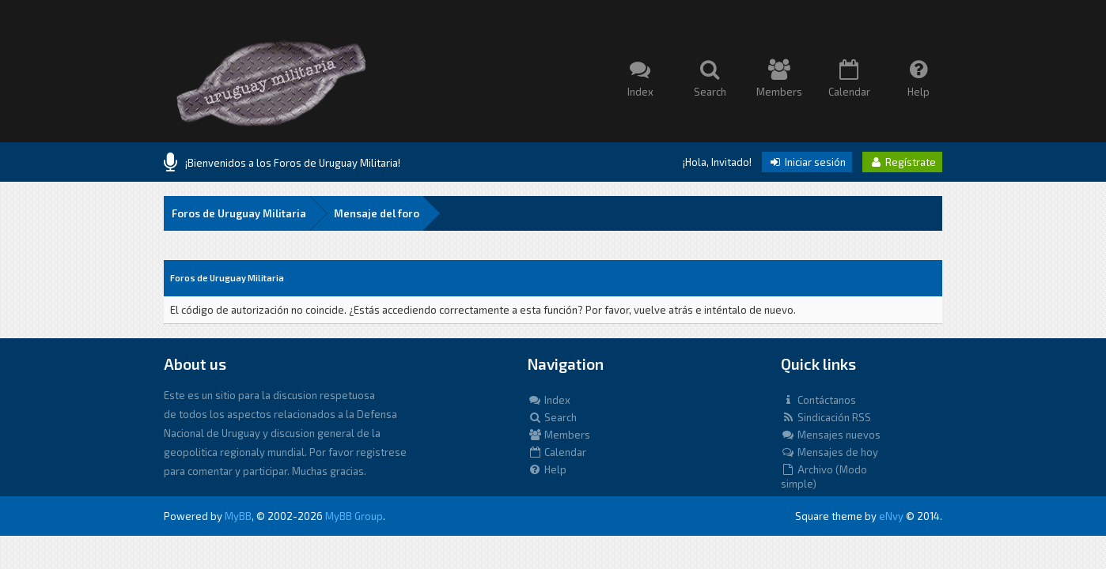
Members (559, 434)
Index (549, 400)
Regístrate (902, 162)
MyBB (238, 516)
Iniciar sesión (807, 162)
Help (547, 469)
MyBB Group (354, 516)
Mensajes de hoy (829, 452)
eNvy (891, 516)
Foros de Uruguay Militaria (239, 213)
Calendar (557, 452)
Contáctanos (818, 400)
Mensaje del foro (376, 213)
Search (552, 417)
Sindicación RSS (826, 417)
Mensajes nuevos (831, 434)
